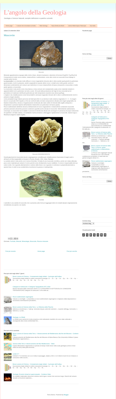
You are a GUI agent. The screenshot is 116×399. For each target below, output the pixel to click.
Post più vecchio (72, 251)
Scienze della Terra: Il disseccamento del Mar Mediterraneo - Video (34, 344)
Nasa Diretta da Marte (57, 26)
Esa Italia (92, 26)
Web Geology (43, 26)
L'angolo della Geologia (35, 12)
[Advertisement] (43, 262)
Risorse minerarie (42, 241)
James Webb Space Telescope (77, 26)
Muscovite (33, 241)
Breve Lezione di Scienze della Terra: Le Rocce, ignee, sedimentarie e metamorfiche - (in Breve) (101, 148)
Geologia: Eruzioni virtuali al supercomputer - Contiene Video (32, 374)
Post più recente (10, 251)
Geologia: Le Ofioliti (19, 317)
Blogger (66, 395)
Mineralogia (25, 241)
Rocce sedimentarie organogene (23, 297)
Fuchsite (12, 241)
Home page (9, 26)
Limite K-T (16, 354)
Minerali (18, 241)
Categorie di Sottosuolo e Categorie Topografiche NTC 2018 (31, 287)
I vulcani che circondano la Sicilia (26, 26)
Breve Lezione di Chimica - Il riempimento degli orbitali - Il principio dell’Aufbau (37, 276)
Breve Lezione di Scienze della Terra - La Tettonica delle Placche (33, 307)
